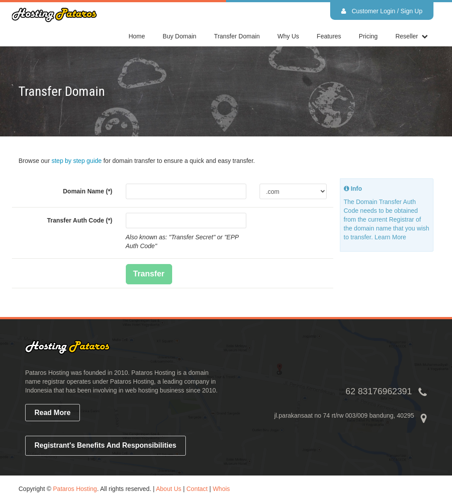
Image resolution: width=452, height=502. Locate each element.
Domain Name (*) (87, 191)
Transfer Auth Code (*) (79, 220)
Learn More (391, 237)
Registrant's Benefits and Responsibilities (105, 445)
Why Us (288, 36)
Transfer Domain (237, 36)
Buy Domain (179, 36)
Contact (196, 488)
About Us (168, 488)
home (136, 36)
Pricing (368, 36)
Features (329, 36)
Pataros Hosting (75, 488)
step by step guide (77, 160)
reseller (407, 36)
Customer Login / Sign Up (381, 11)
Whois (221, 488)
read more (52, 412)
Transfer (149, 273)
